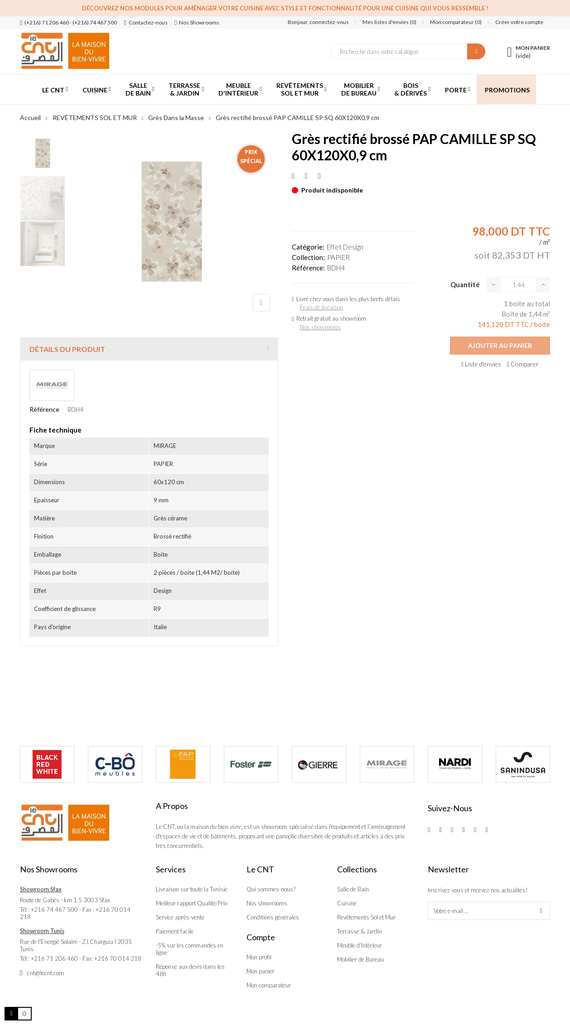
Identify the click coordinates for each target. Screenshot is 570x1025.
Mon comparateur (268, 985)
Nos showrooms (320, 327)
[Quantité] (518, 285)
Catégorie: (308, 247)
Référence (44, 409)
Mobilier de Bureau (360, 959)
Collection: (308, 257)
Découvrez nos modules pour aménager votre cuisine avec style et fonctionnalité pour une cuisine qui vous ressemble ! (285, 8)
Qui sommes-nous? (270, 889)
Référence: (308, 268)
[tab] (149, 349)
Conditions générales (272, 917)
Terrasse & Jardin (359, 931)
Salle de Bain (353, 889)
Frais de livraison (321, 307)
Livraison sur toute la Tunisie (191, 889)
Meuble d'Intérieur (359, 945)
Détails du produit (67, 349)
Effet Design (345, 247)
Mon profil (258, 957)
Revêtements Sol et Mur (366, 917)
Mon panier (260, 971)
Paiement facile (174, 931)
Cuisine (347, 903)
